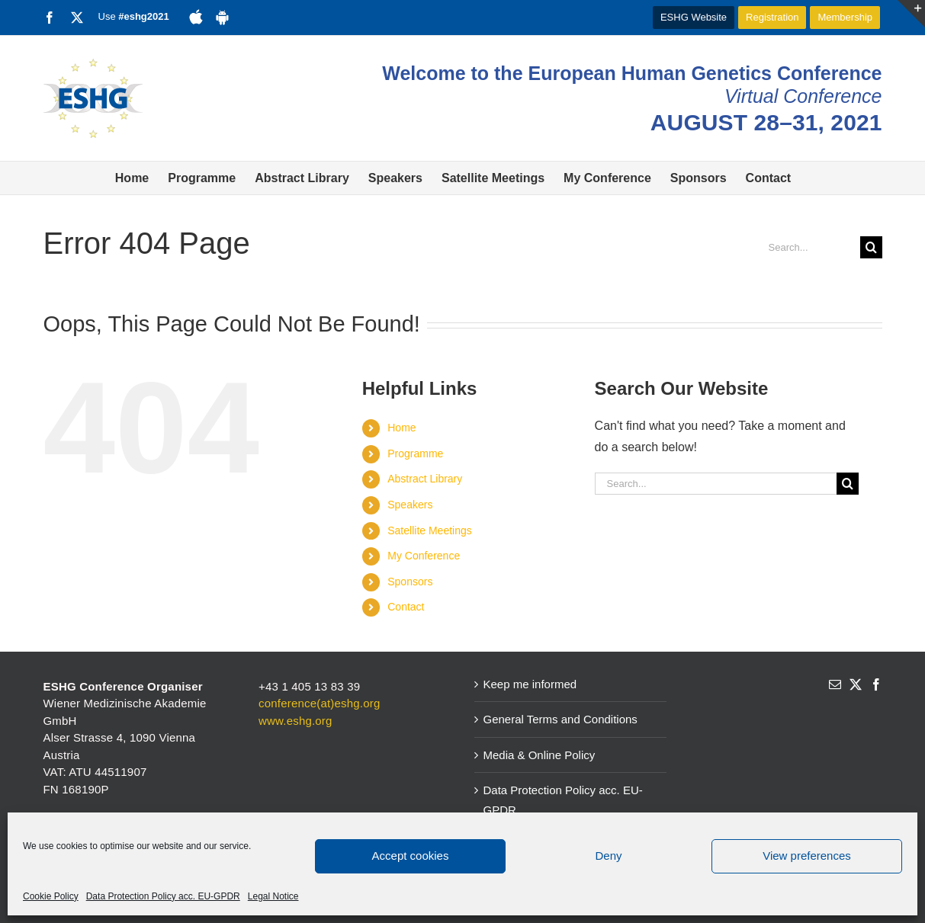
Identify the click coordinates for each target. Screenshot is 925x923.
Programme (415, 453)
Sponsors (409, 581)
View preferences (807, 855)
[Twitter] (856, 684)
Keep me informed (530, 684)
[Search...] (808, 247)
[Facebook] (876, 684)
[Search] (871, 247)
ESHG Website (693, 17)
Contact (405, 607)
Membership (844, 17)
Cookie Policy (51, 896)
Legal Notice (273, 896)
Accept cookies (410, 855)
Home (401, 427)
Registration (772, 17)
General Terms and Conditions (560, 719)
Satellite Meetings (429, 530)
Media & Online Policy (539, 754)
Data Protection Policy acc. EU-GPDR (163, 896)
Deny (608, 855)
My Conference (423, 556)
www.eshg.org (295, 720)
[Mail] (835, 684)
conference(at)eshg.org (320, 703)
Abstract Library (424, 479)
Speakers (409, 504)
